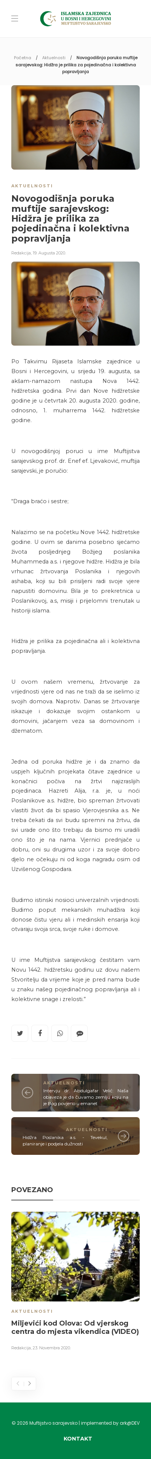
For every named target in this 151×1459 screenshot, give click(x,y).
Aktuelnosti (54, 58)
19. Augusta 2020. (49, 253)
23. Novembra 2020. (52, 1347)
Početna (22, 58)
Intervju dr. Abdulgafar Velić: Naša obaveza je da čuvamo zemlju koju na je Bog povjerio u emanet (85, 1097)
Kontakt (78, 1438)
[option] (75, 1282)
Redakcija (21, 253)
